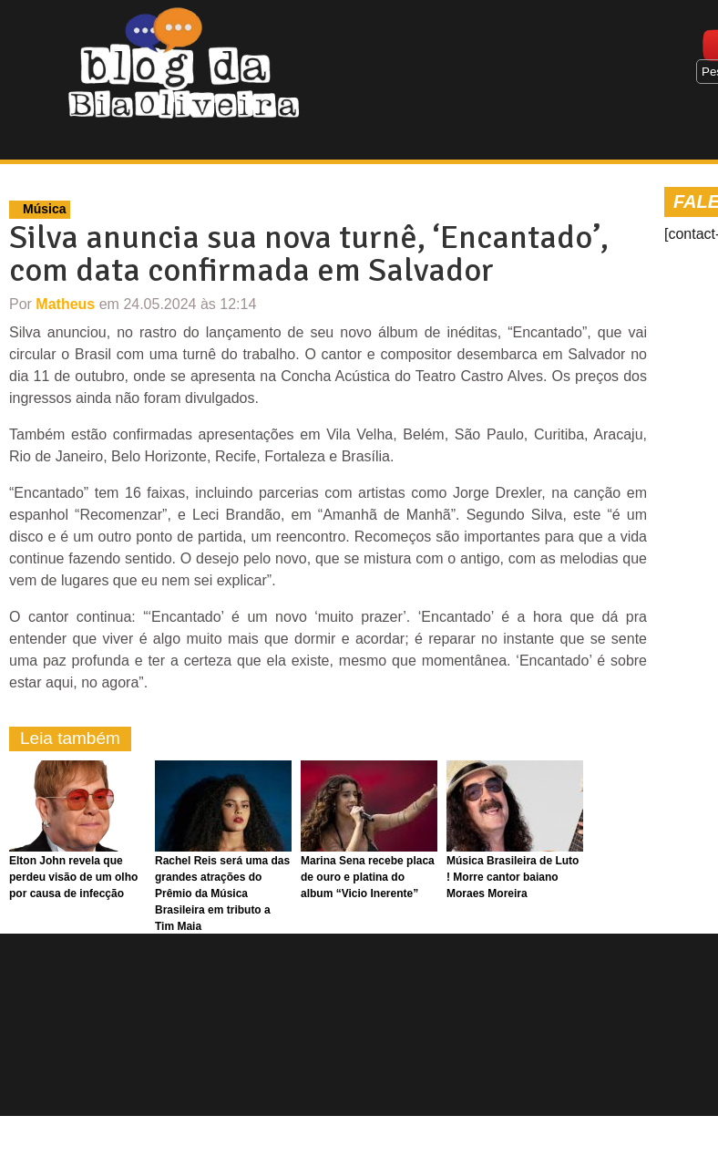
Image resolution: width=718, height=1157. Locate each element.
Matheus (65, 304)
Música (44, 208)
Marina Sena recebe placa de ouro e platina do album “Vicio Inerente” (368, 877)
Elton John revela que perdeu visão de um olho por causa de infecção (73, 877)
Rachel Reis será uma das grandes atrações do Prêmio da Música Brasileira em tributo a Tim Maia (222, 893)
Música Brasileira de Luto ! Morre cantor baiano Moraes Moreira (512, 877)
